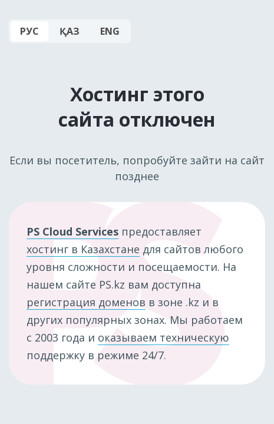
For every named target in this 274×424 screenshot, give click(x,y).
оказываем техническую (163, 337)
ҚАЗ (70, 31)
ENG (110, 31)
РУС (29, 31)
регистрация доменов (86, 302)
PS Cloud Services (72, 231)
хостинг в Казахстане (83, 249)
